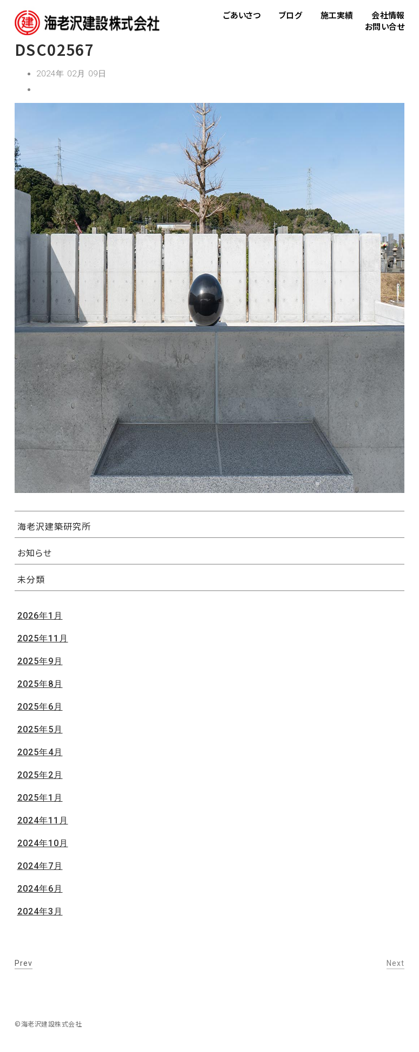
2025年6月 (40, 707)
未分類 (31, 579)
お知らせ (34, 552)
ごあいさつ (242, 15)
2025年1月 (40, 798)
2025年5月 (40, 729)
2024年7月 (40, 866)
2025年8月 (40, 684)
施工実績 (336, 15)
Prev (23, 963)
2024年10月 (42, 843)
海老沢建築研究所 (54, 526)
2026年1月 (40, 616)
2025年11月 (42, 638)
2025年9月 (40, 661)
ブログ (290, 15)
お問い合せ (384, 26)
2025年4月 (40, 752)
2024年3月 (40, 911)
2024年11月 (42, 820)
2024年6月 (40, 889)
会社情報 (387, 15)
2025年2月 (40, 775)
